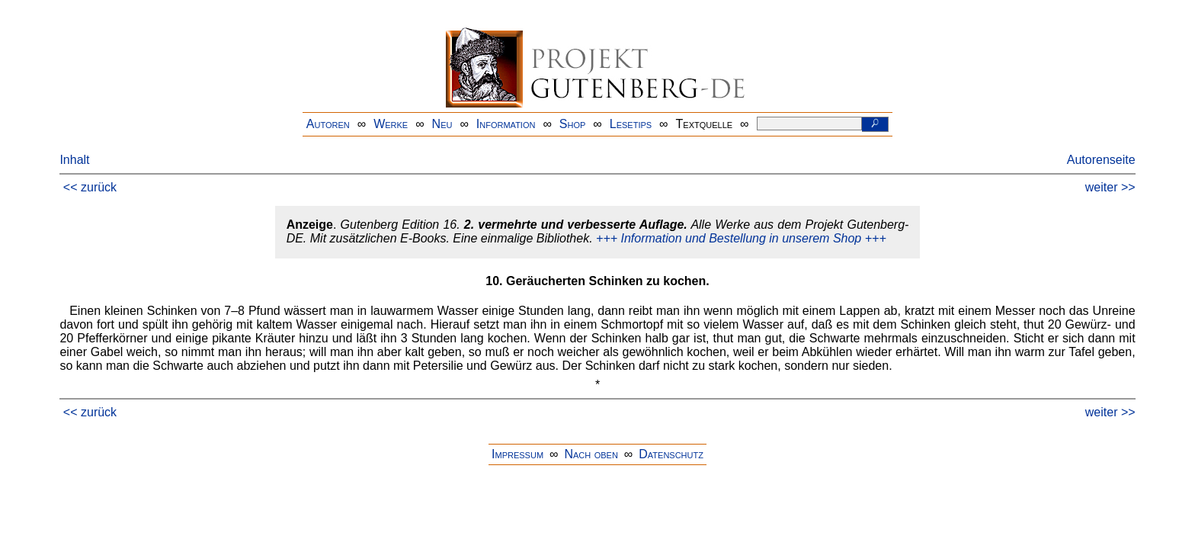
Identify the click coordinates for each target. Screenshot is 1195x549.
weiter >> (1110, 187)
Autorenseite (1101, 159)
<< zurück (90, 187)
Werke (390, 123)
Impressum (517, 454)
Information (506, 123)
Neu (442, 123)
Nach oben (590, 454)
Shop (572, 123)
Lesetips (631, 123)
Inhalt (74, 159)
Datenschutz (671, 454)
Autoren (328, 123)
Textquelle (704, 123)
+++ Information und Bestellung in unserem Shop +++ (741, 238)
